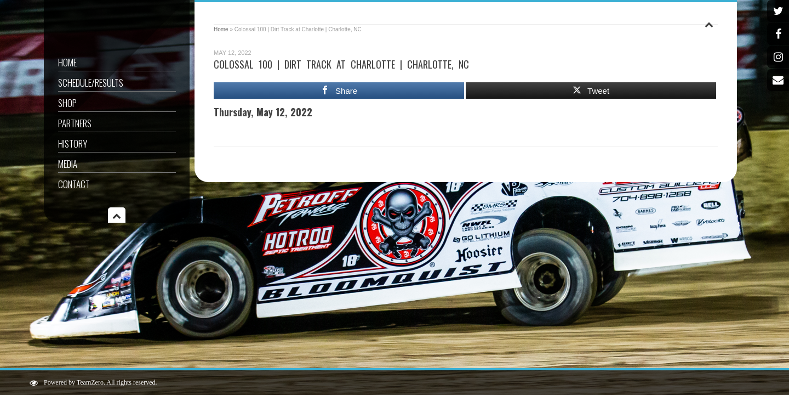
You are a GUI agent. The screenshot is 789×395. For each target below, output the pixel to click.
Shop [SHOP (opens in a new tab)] (67, 103)
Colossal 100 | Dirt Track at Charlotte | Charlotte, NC (341, 64)
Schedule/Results (90, 82)
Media (67, 164)
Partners (75, 123)
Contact (74, 184)
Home (67, 62)
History (72, 143)
